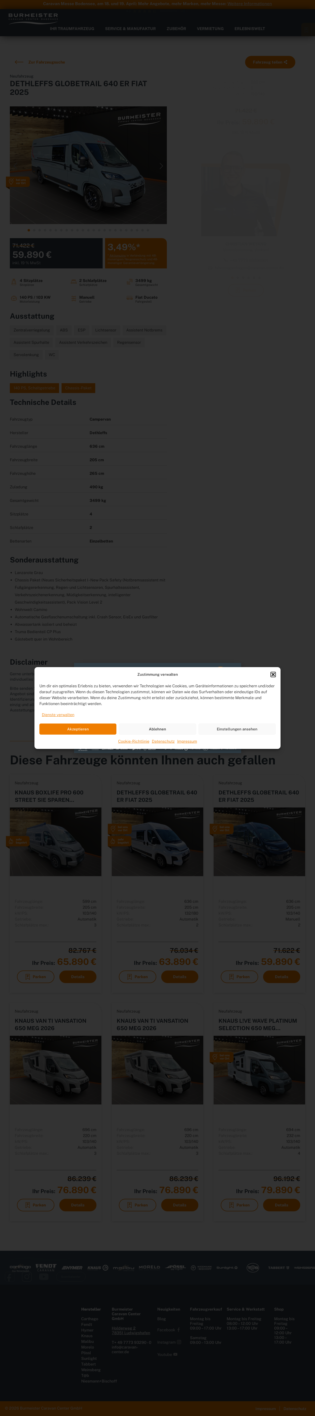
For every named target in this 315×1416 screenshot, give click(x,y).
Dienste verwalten (58, 714)
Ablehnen (157, 729)
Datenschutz (163, 741)
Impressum (187, 741)
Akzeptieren (78, 729)
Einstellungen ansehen (237, 729)
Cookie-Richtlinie (133, 741)
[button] (273, 674)
